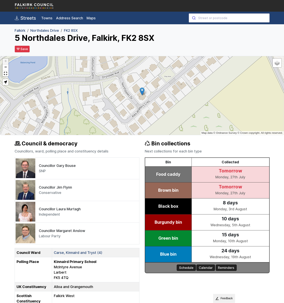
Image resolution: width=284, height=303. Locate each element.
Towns (46, 18)
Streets (25, 18)
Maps (91, 18)
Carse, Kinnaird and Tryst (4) (78, 253)
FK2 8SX (71, 30)
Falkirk (20, 30)
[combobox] (229, 17)
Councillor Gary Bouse (57, 166)
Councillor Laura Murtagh (60, 209)
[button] (142, 91)
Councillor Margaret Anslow (62, 231)
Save (22, 49)
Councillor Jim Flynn (55, 187)
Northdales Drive (44, 30)
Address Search (69, 18)
